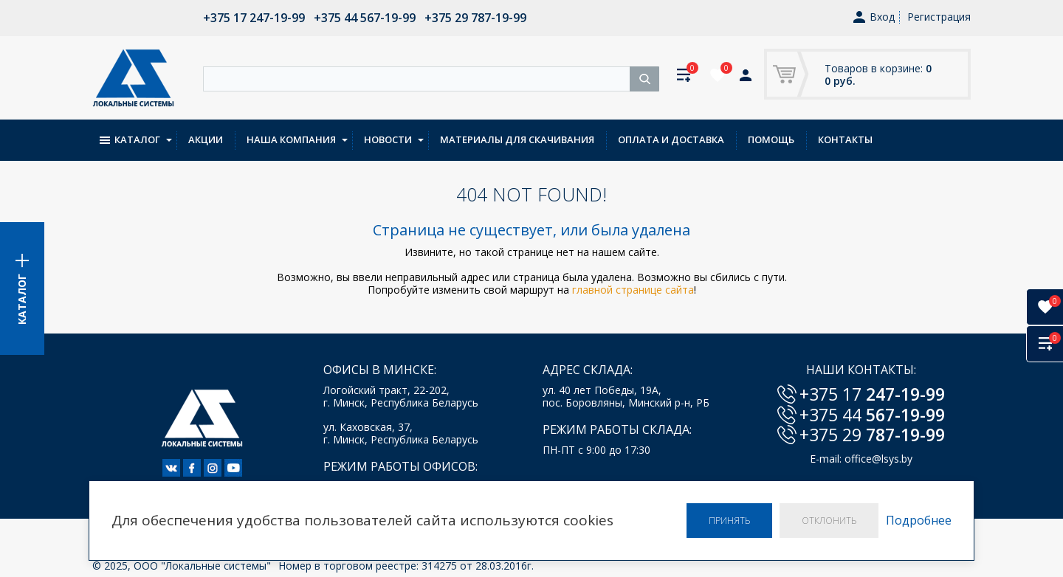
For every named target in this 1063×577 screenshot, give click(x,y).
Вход (874, 17)
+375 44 (872, 414)
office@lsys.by (878, 459)
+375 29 (872, 434)
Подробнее (919, 521)
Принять (729, 520)
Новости (388, 139)
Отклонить (829, 520)
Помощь (771, 139)
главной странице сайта (633, 290)
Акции (205, 139)
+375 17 (872, 394)
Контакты (845, 139)
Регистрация (939, 17)
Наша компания (291, 139)
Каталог (130, 139)
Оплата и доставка (671, 139)
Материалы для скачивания (517, 139)
